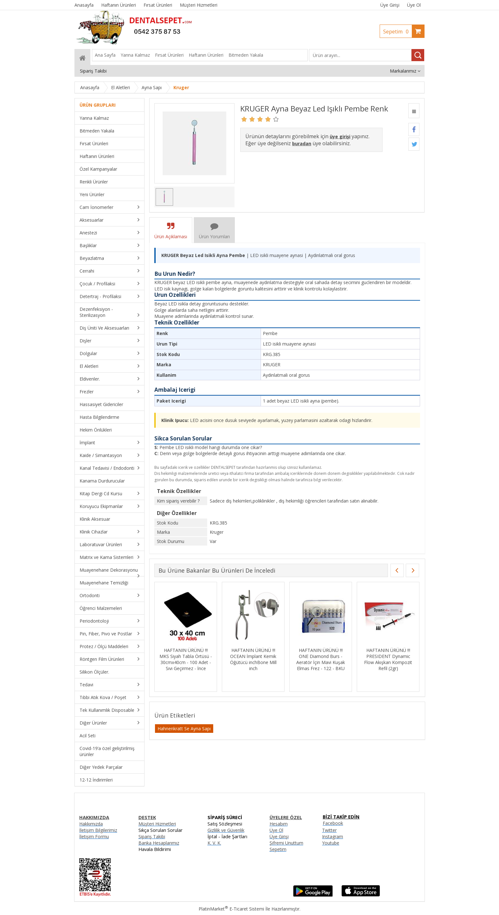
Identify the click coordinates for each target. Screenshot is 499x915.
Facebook (333, 823)
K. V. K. (214, 843)
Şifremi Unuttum (286, 843)
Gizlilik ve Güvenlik (225, 830)
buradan (301, 143)
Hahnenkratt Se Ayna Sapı (184, 729)
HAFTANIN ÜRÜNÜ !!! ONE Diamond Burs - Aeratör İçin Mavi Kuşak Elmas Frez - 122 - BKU (320, 659)
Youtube (330, 843)
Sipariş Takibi (151, 836)
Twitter (329, 830)
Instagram (332, 836)
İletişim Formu (94, 836)
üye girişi (340, 136)
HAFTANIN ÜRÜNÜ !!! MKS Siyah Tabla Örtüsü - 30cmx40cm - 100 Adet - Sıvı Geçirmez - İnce (185, 659)
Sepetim (397, 31)
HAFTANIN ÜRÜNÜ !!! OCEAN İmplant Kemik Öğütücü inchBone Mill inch (253, 659)
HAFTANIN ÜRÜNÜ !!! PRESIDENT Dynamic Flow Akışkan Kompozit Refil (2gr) (388, 659)
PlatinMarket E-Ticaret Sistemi (231, 909)
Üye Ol (414, 5)
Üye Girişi (389, 5)
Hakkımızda (91, 824)
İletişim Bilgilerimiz (98, 830)
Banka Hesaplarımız (158, 843)
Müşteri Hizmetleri (157, 824)
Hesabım (279, 824)
